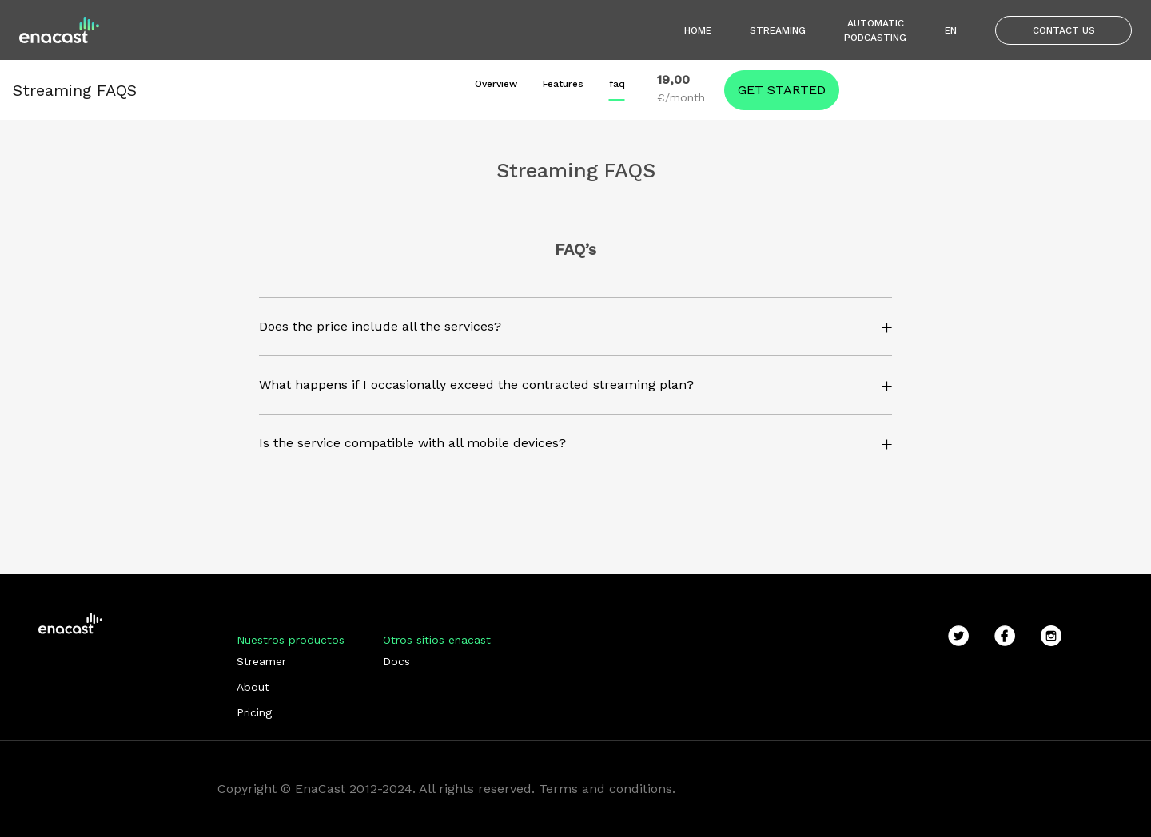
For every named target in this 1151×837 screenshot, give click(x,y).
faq (617, 83)
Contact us (1064, 30)
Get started (782, 89)
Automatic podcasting (875, 30)
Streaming (778, 30)
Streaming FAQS (75, 90)
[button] (570, 326)
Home (697, 30)
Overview (496, 83)
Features (563, 83)
